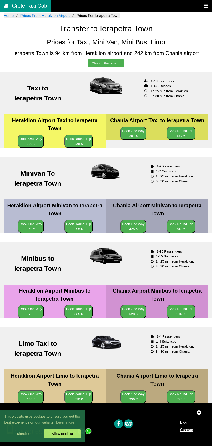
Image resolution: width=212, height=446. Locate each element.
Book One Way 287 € (133, 133)
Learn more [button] (65, 422)
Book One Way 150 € (31, 226)
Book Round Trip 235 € (78, 141)
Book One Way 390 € (133, 396)
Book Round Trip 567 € (181, 133)
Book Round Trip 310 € (78, 396)
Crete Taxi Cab (25, 6)
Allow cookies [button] (62, 434)
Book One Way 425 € (133, 226)
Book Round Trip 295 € (78, 226)
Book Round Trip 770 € (181, 396)
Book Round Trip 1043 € (181, 311)
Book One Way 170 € (31, 311)
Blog (183, 422)
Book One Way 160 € (31, 396)
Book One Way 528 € (133, 311)
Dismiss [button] (23, 434)
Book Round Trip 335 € (78, 311)
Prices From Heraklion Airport (45, 16)
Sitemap (186, 430)
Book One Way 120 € (31, 141)
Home (9, 16)
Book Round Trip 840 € (181, 226)
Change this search (106, 63)
